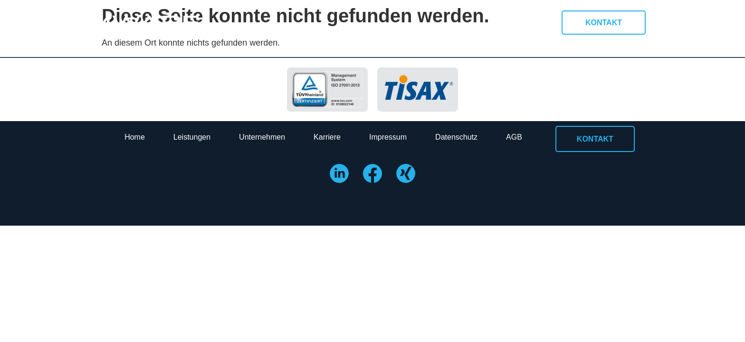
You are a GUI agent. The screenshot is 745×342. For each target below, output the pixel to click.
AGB (514, 137)
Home (134, 137)
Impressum (388, 137)
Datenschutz (456, 137)
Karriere (327, 137)
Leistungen (191, 137)
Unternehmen (262, 137)
